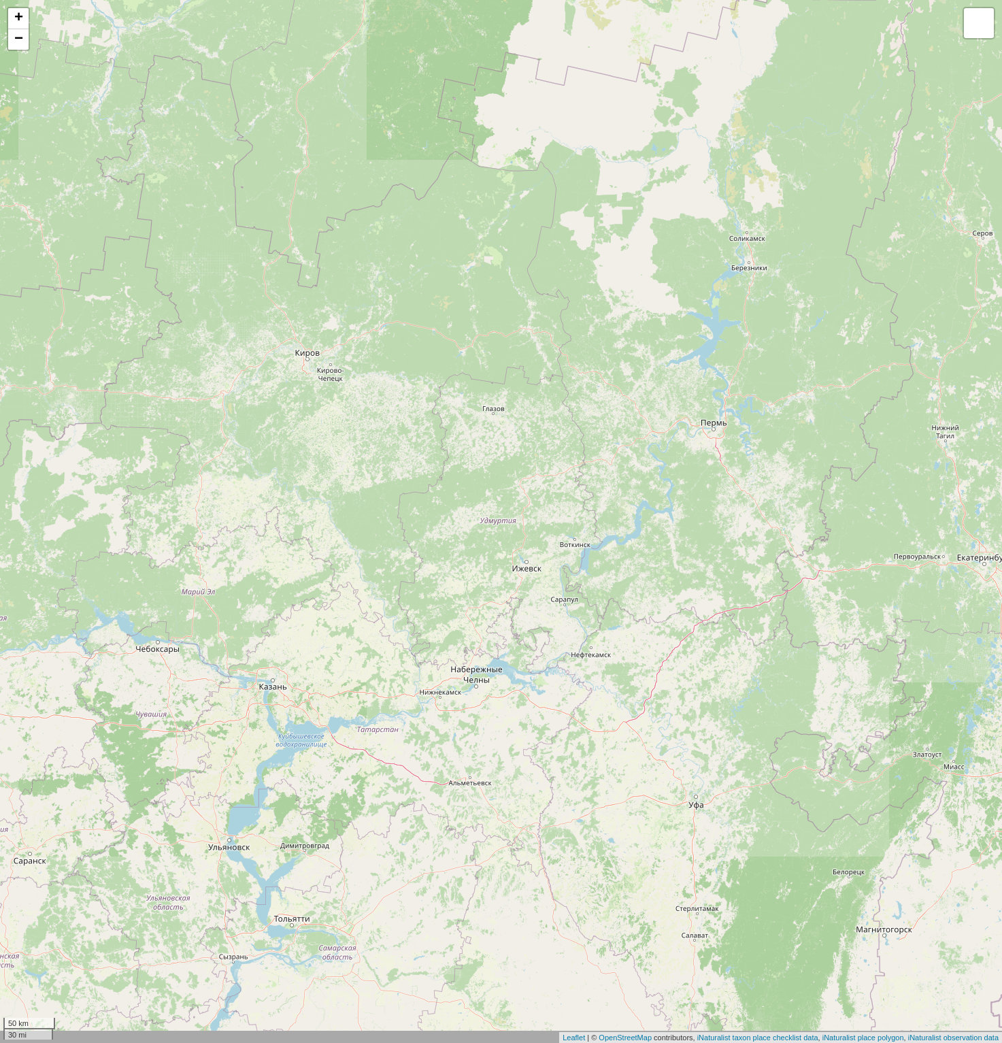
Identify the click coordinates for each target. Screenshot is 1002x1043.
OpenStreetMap (625, 1037)
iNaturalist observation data (953, 1037)
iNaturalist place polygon (863, 1037)
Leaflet (574, 1037)
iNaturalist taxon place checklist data (757, 1037)
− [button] (18, 39)
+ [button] (18, 18)
